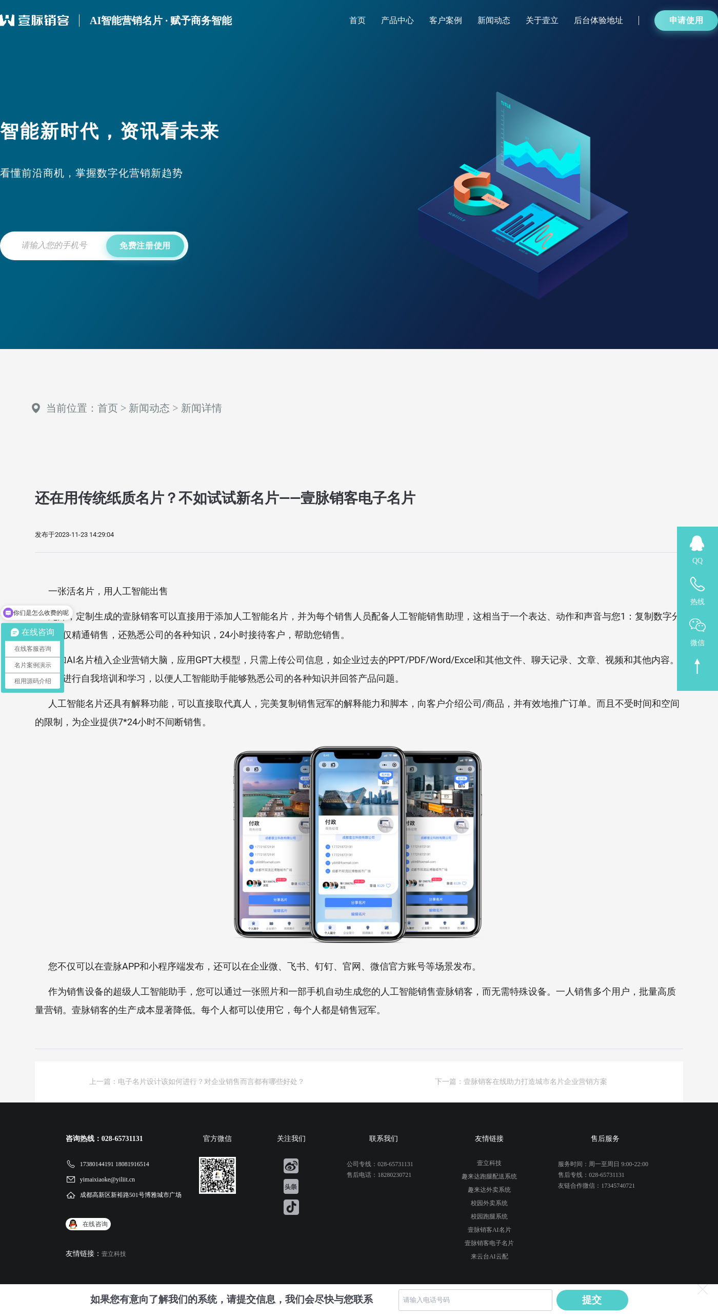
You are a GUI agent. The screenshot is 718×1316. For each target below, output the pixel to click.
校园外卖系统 (489, 1203)
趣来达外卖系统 (489, 1189)
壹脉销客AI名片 (489, 1229)
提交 (592, 1299)
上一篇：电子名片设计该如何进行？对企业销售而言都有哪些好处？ (197, 1082)
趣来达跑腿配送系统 (489, 1176)
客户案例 (445, 20)
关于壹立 (542, 20)
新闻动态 (493, 20)
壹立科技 (114, 1253)
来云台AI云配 (489, 1256)
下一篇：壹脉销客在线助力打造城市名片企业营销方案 (521, 1082)
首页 (357, 20)
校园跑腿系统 (489, 1216)
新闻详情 (201, 408)
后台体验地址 (598, 20)
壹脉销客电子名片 (489, 1243)
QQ (697, 561)
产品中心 (397, 20)
